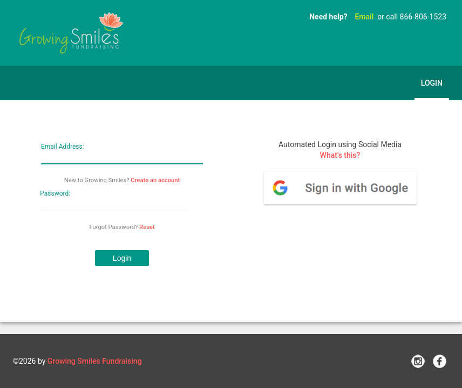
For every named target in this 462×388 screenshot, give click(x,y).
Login (432, 83)
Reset (147, 227)
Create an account (155, 180)
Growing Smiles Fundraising (94, 361)
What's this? (340, 155)
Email (364, 16)
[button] (122, 258)
